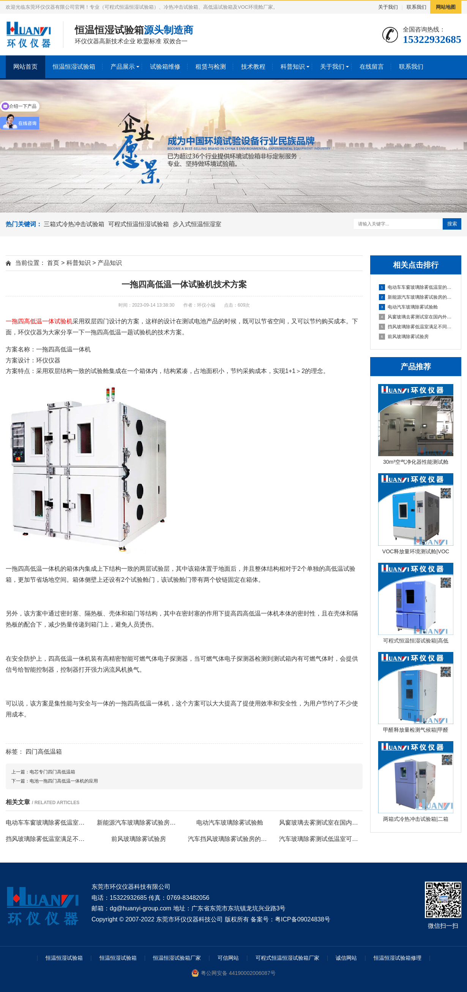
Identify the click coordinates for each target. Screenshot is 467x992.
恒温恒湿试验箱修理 (397, 958)
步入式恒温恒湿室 (197, 224)
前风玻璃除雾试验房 (404, 337)
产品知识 (110, 263)
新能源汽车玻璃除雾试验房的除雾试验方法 (416, 297)
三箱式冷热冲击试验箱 (74, 224)
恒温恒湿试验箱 (74, 66)
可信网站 (228, 958)
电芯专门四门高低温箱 (52, 772)
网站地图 (446, 7)
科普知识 (293, 66)
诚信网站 (346, 958)
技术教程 (253, 66)
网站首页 (25, 66)
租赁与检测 (211, 66)
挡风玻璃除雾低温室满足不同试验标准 (416, 327)
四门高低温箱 (43, 751)
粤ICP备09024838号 (302, 919)
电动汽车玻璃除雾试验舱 (408, 307)
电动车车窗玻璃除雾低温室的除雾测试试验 (416, 287)
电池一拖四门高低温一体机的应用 (64, 781)
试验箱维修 (165, 66)
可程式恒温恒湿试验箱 (138, 224)
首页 (53, 263)
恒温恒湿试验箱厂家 (177, 958)
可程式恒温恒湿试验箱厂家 (287, 958)
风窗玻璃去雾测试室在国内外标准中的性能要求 (416, 317)
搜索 (452, 224)
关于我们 (388, 7)
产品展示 (122, 66)
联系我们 (416, 7)
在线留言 (372, 66)
